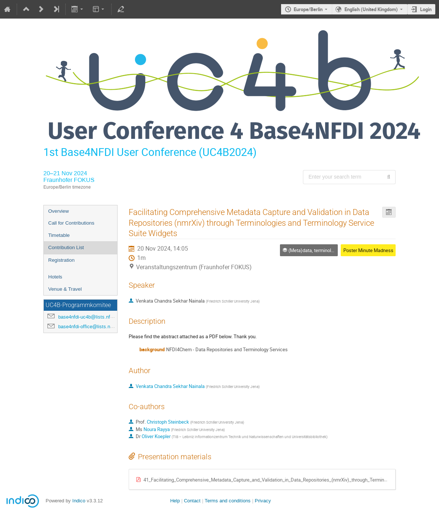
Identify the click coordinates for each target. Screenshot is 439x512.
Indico (78, 501)
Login (426, 9)
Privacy (263, 501)
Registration (61, 260)
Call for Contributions (71, 223)
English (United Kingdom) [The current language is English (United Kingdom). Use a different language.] (371, 9)
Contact (192, 501)
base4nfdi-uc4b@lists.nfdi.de (89, 317)
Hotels (55, 277)
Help (175, 501)
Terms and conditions (228, 501)
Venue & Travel (65, 289)
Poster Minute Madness (368, 250)
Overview (58, 211)
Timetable (59, 235)
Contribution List (66, 247)
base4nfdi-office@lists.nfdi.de (90, 326)
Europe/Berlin (308, 9)
